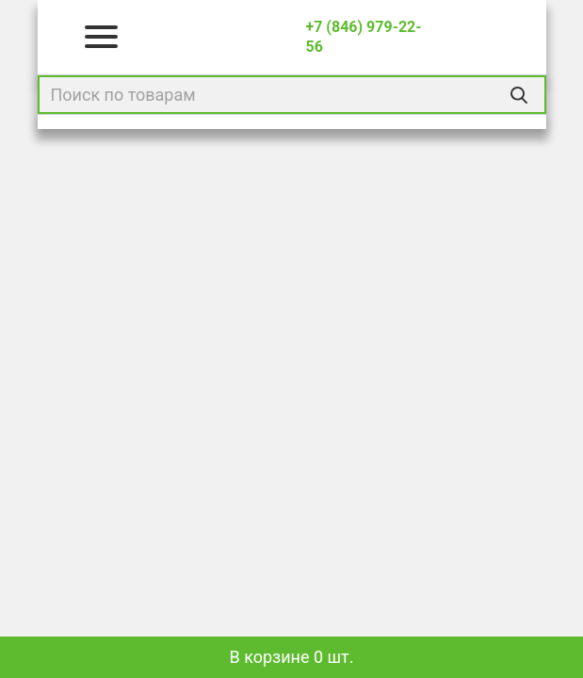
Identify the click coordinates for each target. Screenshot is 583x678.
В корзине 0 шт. (291, 657)
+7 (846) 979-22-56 (363, 37)
